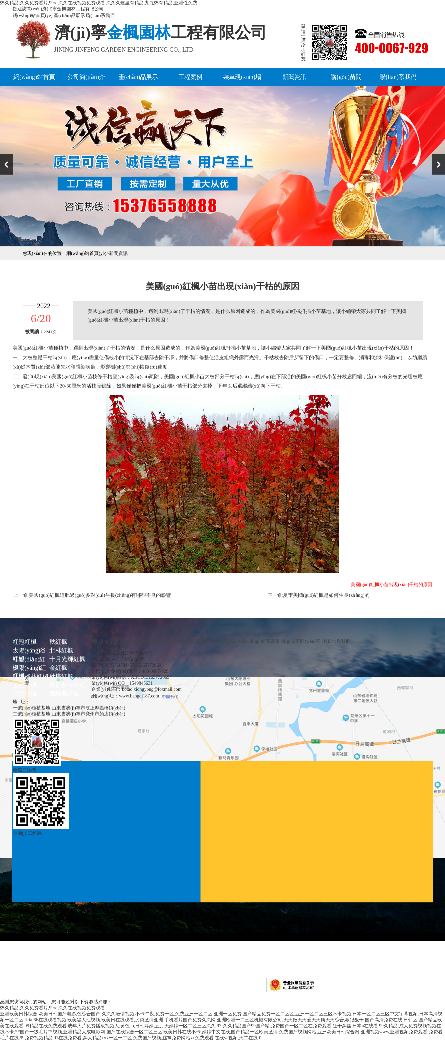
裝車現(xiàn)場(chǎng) (237, 641)
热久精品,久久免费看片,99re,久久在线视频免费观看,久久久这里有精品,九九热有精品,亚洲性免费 (98, 2)
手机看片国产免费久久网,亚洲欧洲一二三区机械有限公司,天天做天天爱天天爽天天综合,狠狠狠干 (264, 1019)
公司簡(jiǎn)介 (86, 77)
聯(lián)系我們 (100, 15)
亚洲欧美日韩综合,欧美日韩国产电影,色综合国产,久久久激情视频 (67, 1013)
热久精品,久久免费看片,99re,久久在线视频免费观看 (52, 1007)
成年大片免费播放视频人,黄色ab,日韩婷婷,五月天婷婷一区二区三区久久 (142, 1025)
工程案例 (190, 77)
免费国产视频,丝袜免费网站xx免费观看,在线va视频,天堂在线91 (197, 1037)
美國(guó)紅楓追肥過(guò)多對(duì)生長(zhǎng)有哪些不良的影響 (100, 595)
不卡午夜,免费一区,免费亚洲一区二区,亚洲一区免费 (188, 1013)
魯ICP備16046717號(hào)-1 (235, 990)
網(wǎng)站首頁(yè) (33, 15)
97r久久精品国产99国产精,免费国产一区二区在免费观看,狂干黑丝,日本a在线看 (297, 1025)
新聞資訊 (294, 77)
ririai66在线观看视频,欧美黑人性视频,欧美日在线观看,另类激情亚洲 (94, 1019)
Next (438, 164)
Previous (6, 164)
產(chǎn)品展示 (69, 15)
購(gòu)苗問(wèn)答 (300, 641)
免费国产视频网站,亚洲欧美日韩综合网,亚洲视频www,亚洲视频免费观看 (353, 1031)
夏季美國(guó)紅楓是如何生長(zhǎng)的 (326, 595)
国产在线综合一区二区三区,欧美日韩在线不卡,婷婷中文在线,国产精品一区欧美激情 (192, 1031)
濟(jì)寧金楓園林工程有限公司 (110, 990)
